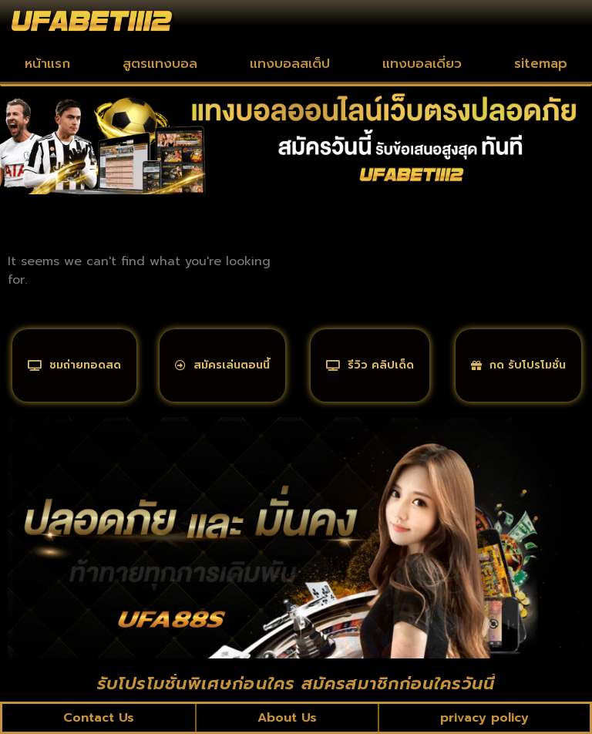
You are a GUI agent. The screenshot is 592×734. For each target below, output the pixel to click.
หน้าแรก (47, 63)
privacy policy (484, 718)
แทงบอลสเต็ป (290, 63)
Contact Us (98, 718)
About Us (287, 718)
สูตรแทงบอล (160, 63)
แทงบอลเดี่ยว (422, 63)
